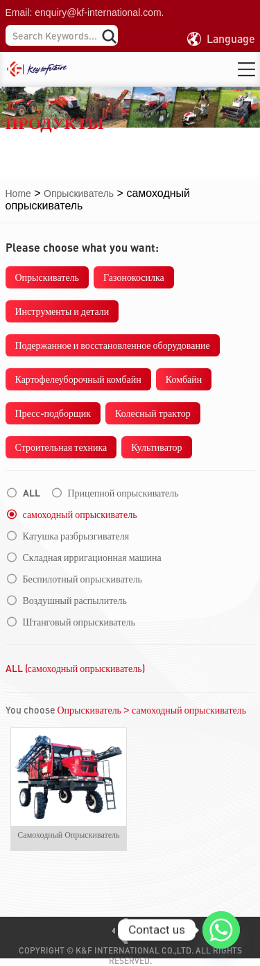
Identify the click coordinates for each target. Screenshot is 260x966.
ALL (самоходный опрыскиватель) (75, 668)
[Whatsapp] (221, 930)
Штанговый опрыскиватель (79, 622)
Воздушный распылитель (75, 600)
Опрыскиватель (79, 193)
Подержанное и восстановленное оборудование (112, 345)
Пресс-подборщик (53, 413)
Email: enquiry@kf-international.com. (85, 12)
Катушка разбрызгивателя (76, 536)
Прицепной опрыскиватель (123, 493)
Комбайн (184, 379)
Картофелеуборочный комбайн (78, 379)
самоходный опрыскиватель (80, 514)
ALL (31, 493)
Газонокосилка (133, 277)
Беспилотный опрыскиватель (83, 579)
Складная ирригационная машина (92, 557)
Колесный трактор (153, 413)
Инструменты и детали (62, 311)
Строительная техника (61, 447)
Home (18, 193)
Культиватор (156, 447)
